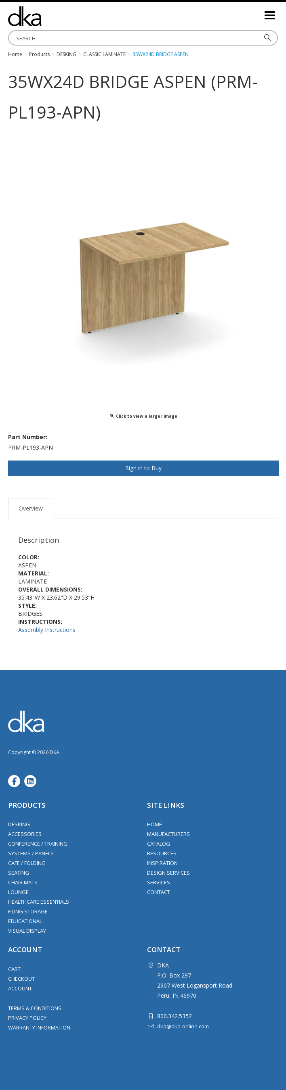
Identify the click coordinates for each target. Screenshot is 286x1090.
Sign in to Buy (144, 468)
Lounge (18, 892)
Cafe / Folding (27, 863)
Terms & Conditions (34, 1008)
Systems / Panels (31, 853)
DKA (48, 16)
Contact (158, 892)
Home (154, 824)
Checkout (21, 978)
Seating (18, 872)
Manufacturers (168, 834)
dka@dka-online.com (183, 1026)
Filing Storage (28, 911)
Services (158, 882)
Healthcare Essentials (38, 901)
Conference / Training (37, 843)
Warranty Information (39, 1027)
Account (20, 988)
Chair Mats (23, 882)
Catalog (158, 843)
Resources (162, 853)
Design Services (168, 872)
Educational (25, 921)
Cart (14, 969)
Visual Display (27, 930)
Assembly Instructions (47, 630)
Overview (31, 508)
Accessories (25, 834)
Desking (19, 824)
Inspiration (162, 863)
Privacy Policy (27, 1017)
